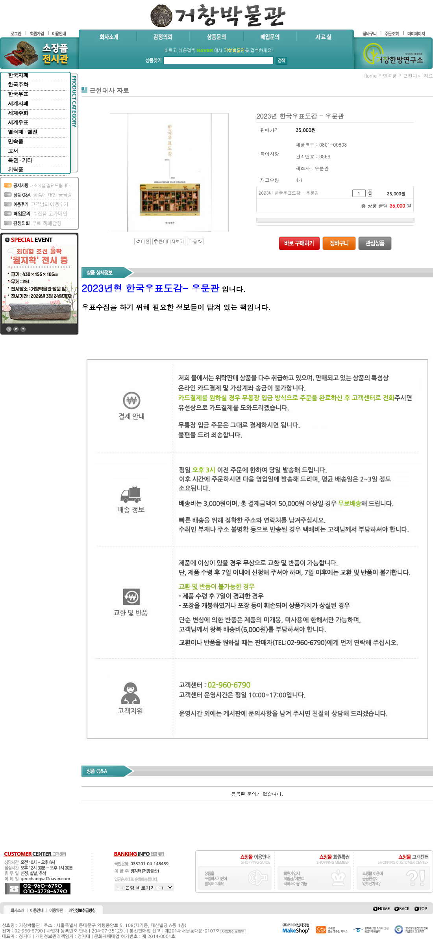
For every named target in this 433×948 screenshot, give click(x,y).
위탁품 (15, 170)
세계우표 (18, 122)
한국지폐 (18, 75)
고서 (13, 151)
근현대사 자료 (418, 75)
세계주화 (18, 113)
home (370, 75)
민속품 (15, 141)
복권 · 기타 (20, 160)
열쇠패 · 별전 (22, 132)
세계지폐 (18, 103)
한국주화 (18, 84)
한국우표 (18, 94)
